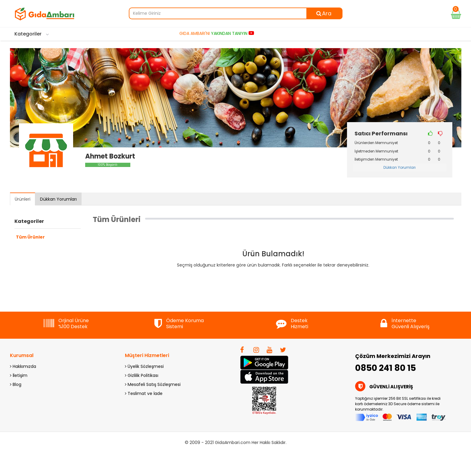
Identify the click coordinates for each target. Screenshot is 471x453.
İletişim (18, 375)
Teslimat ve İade (144, 393)
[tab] (47, 222)
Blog (15, 384)
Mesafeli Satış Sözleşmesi (153, 384)
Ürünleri (22, 199)
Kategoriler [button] (29, 221)
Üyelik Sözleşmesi (144, 366)
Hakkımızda (23, 366)
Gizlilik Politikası (141, 375)
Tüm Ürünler (30, 237)
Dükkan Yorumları (399, 167)
